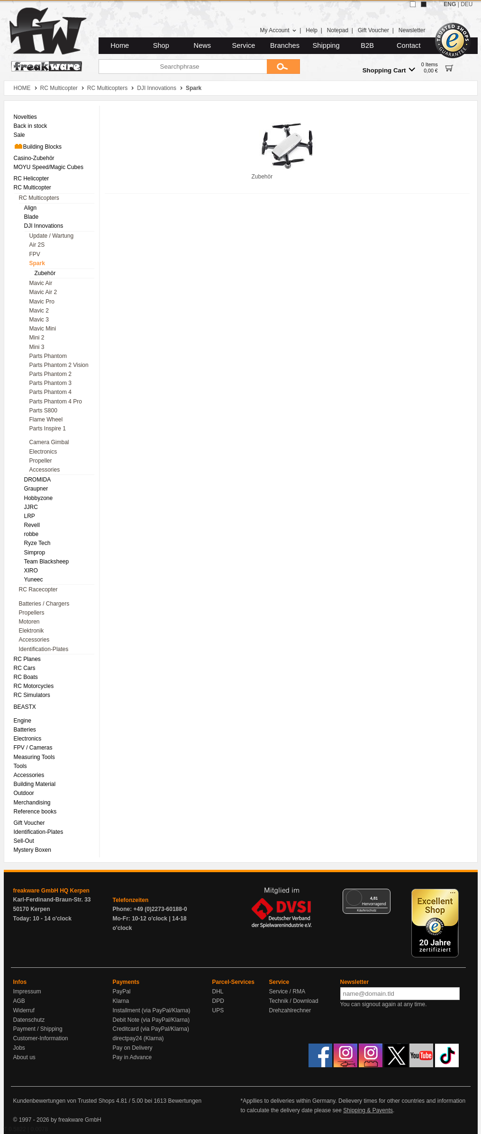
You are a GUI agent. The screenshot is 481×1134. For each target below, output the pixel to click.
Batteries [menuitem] (25, 729)
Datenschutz (29, 1020)
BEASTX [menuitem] (25, 707)
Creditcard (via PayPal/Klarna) (151, 1029)
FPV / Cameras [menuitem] (33, 747)
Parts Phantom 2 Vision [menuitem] (59, 365)
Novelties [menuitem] (25, 117)
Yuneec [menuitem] (33, 579)
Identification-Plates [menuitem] (44, 649)
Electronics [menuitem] (43, 451)
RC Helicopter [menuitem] (31, 178)
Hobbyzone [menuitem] (38, 498)
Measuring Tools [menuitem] (34, 757)
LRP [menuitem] (29, 516)
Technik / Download (293, 1001)
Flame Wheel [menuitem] (46, 419)
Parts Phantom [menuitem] (48, 356)
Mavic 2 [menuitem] (39, 310)
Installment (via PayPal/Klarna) (152, 1010)
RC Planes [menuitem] (27, 659)
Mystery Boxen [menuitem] (32, 850)
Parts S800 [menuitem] (43, 410)
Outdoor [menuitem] (24, 793)
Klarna (121, 1001)
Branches (284, 45)
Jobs (19, 1048)
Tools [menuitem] (20, 766)
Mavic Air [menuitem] (41, 283)
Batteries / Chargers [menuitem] (44, 603)
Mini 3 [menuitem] (37, 347)
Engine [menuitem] (22, 720)
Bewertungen (184, 1101)
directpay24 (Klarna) (138, 1038)
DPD (218, 1001)
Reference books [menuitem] (35, 811)
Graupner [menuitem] (36, 488)
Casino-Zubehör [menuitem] (34, 158)
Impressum (27, 991)
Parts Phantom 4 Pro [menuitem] (55, 401)
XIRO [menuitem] (31, 570)
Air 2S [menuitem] (37, 244)
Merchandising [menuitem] (32, 802)
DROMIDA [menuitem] (37, 479)
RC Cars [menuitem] (25, 668)
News (202, 45)
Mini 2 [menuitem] (37, 337)
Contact (409, 45)
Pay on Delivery (133, 1048)
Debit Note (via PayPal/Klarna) (151, 1020)
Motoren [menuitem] (29, 621)
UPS (218, 1010)
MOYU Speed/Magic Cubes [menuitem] (48, 167)
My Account (278, 30)
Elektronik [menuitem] (31, 630)
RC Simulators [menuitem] (32, 695)
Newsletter (412, 30)
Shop (161, 45)
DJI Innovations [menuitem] (44, 226)
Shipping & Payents (368, 1110)
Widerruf (24, 1010)
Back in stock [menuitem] (30, 126)
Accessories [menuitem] (44, 469)
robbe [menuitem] (31, 534)
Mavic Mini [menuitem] (42, 328)
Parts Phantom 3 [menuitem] (50, 383)
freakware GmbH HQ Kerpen (51, 890)
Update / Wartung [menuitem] (51, 235)
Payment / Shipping (38, 1029)
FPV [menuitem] (34, 254)
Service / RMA (287, 991)
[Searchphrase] (183, 66)
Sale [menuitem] (19, 135)
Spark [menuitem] (37, 263)
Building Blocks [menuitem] (38, 146)
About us (24, 1057)
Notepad (337, 30)
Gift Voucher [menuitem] (29, 823)
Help (312, 30)
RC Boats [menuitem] (26, 677)
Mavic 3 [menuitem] (39, 319)
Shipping (326, 45)
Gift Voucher (373, 30)
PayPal (122, 991)
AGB (19, 1001)
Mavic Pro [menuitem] (41, 301)
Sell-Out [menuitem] (24, 841)
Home (119, 45)
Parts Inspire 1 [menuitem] (47, 428)
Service (243, 45)
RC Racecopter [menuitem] (38, 589)
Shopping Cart (389, 70)
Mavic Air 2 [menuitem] (43, 292)
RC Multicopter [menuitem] (32, 187)
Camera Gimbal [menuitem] (49, 442)
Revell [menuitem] (32, 525)
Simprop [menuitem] (34, 552)
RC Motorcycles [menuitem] (34, 686)
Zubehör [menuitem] (45, 273)
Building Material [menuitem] (35, 784)
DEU (466, 4)
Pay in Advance (132, 1057)
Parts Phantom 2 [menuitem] (50, 374)
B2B (367, 45)
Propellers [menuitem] (32, 612)
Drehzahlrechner (290, 1010)
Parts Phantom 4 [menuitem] (50, 392)
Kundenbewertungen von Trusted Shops (64, 1101)
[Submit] (283, 66)
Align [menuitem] (30, 208)
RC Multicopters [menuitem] (39, 198)
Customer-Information (40, 1038)
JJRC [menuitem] (31, 507)
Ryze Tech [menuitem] (37, 543)
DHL (218, 991)
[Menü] (384, 894)
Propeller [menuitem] (40, 460)
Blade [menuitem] (31, 217)
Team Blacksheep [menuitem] (46, 561)
